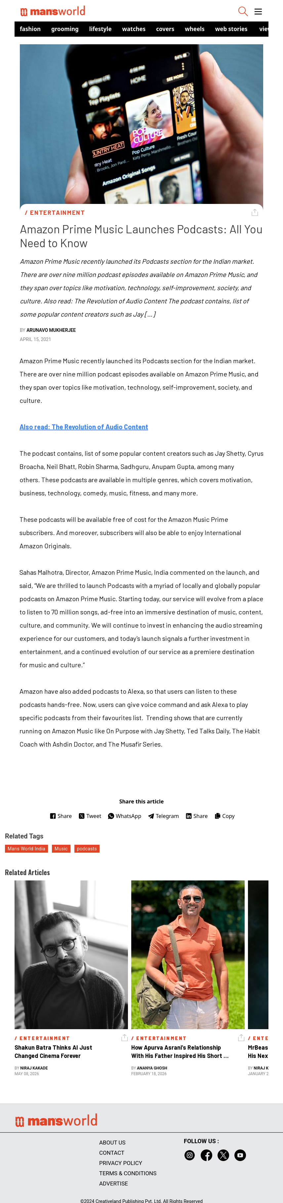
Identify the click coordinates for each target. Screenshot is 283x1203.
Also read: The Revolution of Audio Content (84, 427)
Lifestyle (100, 29)
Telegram (163, 816)
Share (61, 816)
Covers (165, 29)
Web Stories (231, 29)
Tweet (89, 816)
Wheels (195, 29)
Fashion (30, 29)
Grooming (65, 29)
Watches (134, 29)
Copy (224, 816)
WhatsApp (124, 816)
